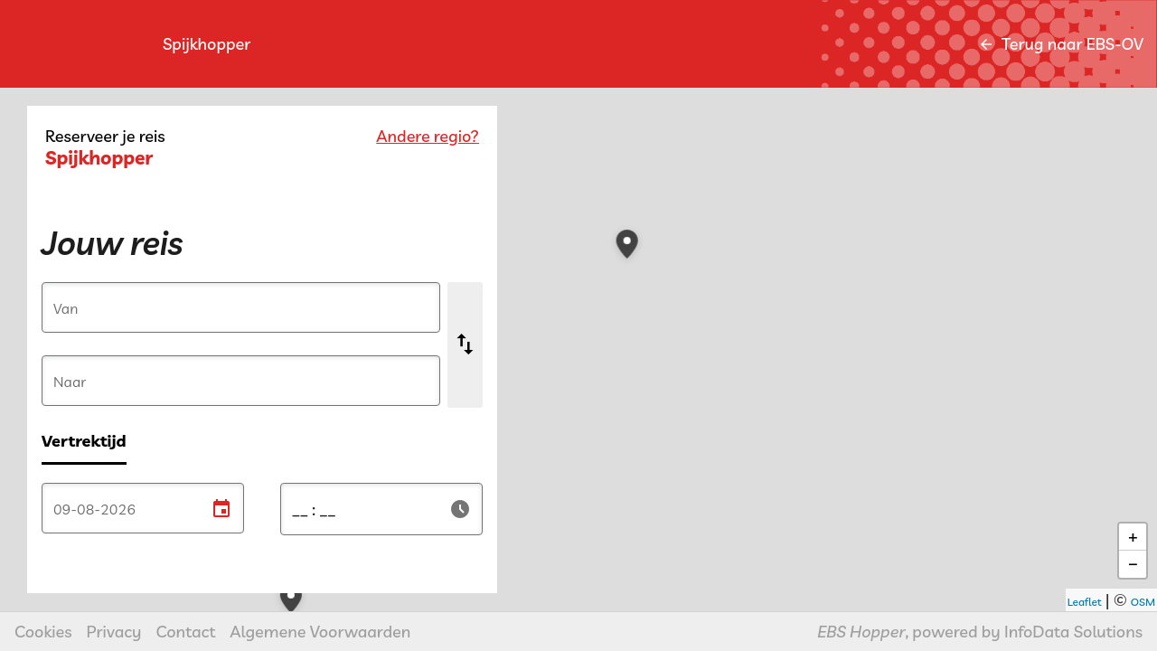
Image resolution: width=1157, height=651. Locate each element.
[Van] (240, 308)
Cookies (43, 631)
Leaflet (1085, 602)
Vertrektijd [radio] (84, 440)
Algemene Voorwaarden (320, 631)
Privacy (114, 631)
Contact (186, 631)
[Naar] (240, 381)
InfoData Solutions (1073, 631)
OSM (1143, 602)
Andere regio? (427, 136)
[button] (934, 490)
